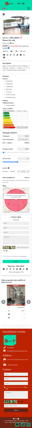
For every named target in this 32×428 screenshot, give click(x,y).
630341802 (16, 220)
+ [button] (4, 189)
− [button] (4, 192)
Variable (12, 171)
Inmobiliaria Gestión (12, 420)
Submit (16, 261)
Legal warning (12, 422)
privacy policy (24, 256)
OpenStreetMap (20, 212)
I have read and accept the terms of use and (15, 256)
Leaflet (14, 212)
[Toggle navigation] (28, 8)
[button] (3, 302)
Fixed (5, 171)
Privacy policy (21, 420)
